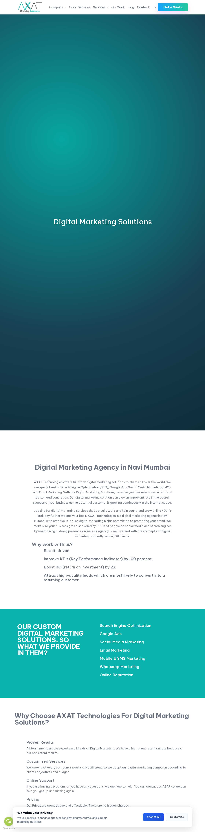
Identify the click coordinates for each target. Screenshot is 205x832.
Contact (143, 7)
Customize (177, 817)
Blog (131, 7)
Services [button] (99, 7)
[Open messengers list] (8, 821)
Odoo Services (79, 7)
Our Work (118, 7)
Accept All (153, 817)
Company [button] (56, 7)
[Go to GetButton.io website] (9, 828)
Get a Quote (172, 7)
